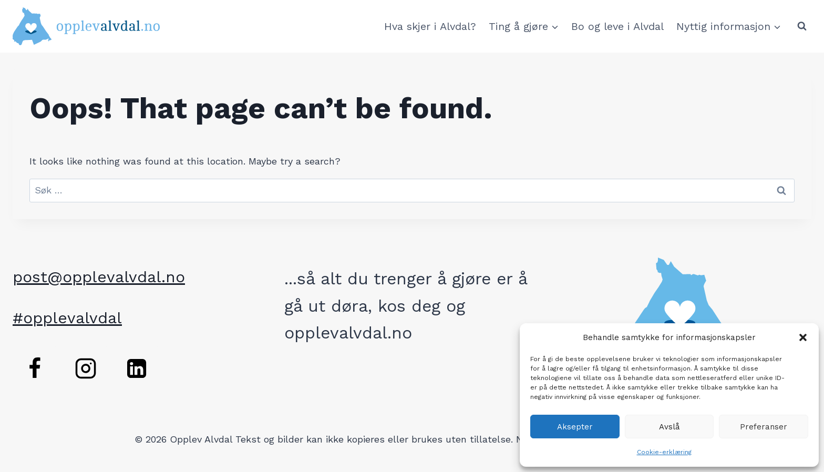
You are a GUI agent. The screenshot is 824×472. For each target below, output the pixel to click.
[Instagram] (86, 368)
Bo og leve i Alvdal (617, 26)
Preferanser (763, 427)
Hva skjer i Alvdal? (430, 26)
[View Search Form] (801, 26)
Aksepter (575, 427)
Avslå (669, 427)
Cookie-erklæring (664, 452)
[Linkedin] (137, 368)
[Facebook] (35, 368)
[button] (803, 337)
